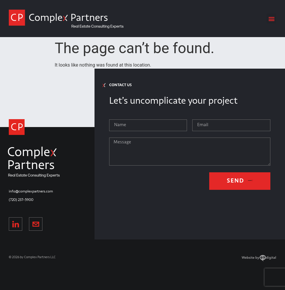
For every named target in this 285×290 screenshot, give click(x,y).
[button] (271, 18)
